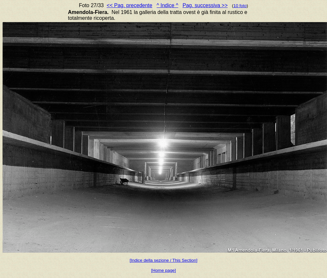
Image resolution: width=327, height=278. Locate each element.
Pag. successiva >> (205, 5)
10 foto (240, 5)
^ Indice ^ (167, 5)
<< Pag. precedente (129, 5)
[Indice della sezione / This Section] (163, 260)
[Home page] (163, 270)
